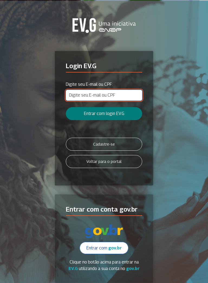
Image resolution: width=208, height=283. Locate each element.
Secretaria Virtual (104, 25)
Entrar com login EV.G (104, 113)
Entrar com (104, 248)
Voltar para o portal (104, 161)
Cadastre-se (104, 144)
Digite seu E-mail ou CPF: (89, 84)
